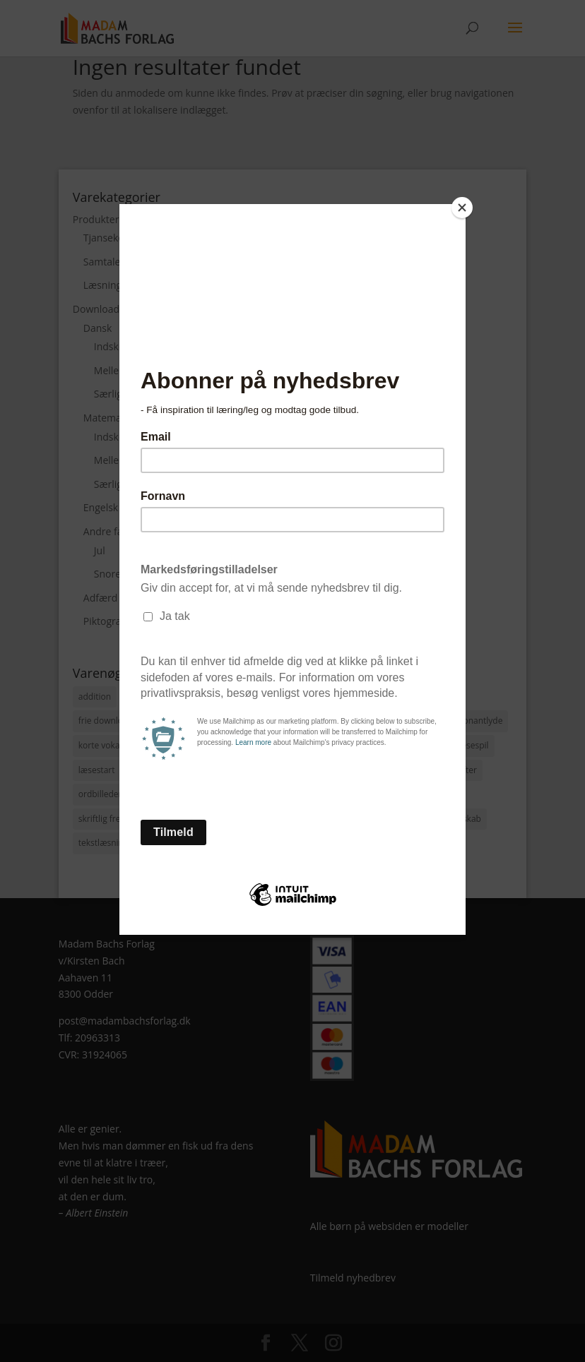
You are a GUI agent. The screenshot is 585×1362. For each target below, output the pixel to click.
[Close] (462, 207)
